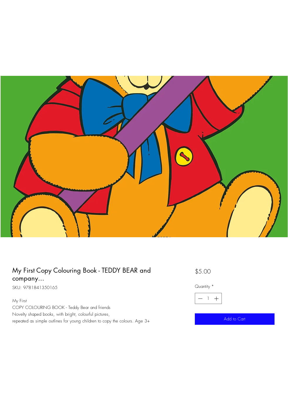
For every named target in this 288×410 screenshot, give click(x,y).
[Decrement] (200, 298)
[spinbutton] (208, 298)
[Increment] (217, 298)
